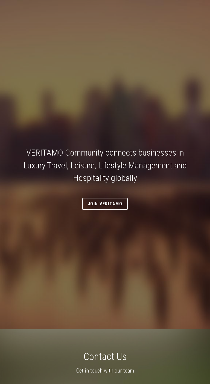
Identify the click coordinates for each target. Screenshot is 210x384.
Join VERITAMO (105, 203)
